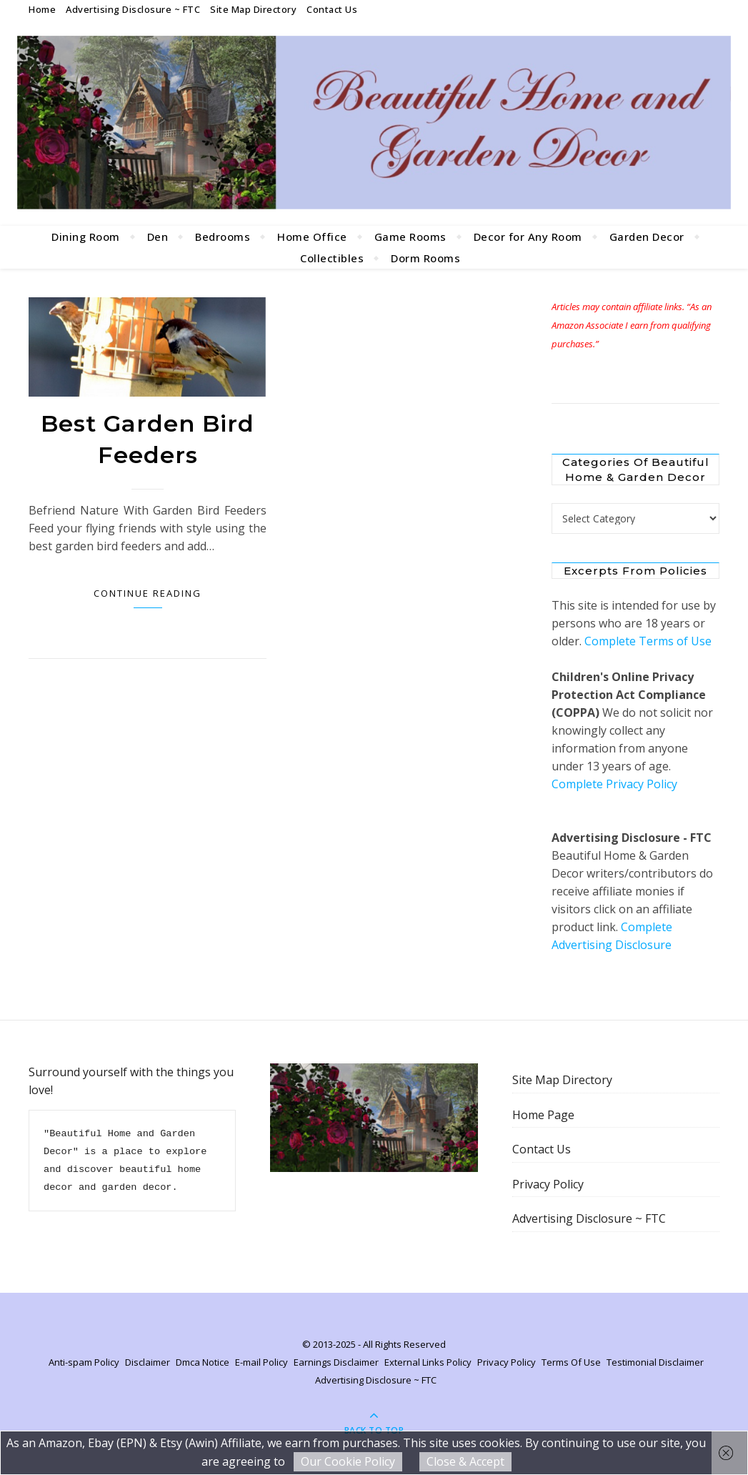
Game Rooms (410, 236)
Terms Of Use (571, 1362)
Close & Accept (465, 1461)
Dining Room (85, 236)
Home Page (543, 1115)
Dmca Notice (202, 1362)
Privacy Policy (548, 1184)
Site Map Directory (253, 9)
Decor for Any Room (528, 236)
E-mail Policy (261, 1362)
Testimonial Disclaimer (655, 1362)
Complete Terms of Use (648, 641)
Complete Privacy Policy (614, 784)
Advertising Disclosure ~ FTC (133, 9)
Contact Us (331, 9)
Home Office (312, 236)
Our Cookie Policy (348, 1461)
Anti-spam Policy (84, 1362)
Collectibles (332, 258)
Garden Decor (646, 236)
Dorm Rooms (425, 258)
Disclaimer (147, 1362)
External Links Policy (428, 1362)
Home (42, 9)
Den (158, 236)
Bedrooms (222, 236)
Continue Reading (147, 593)
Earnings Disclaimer (336, 1362)
